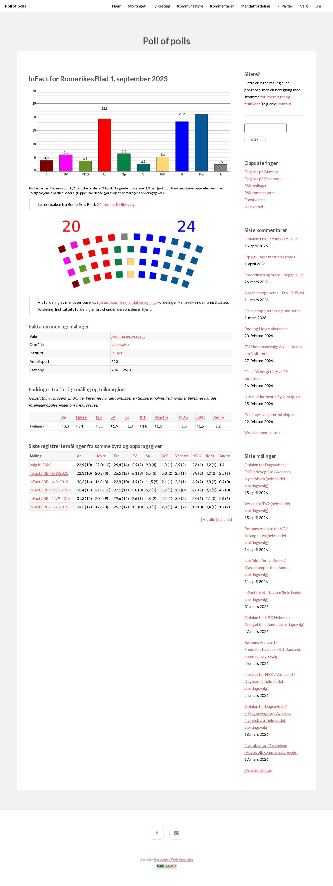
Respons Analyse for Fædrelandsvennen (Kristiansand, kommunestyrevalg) (272, 649)
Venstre (161, 417)
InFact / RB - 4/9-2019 (48, 481)
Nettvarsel (253, 206)
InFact (116, 352)
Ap (63, 417)
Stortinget (137, 5)
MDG (183, 417)
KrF (143, 417)
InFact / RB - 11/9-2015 (49, 498)
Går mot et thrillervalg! (116, 204)
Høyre (81, 417)
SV (113, 417)
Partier (287, 5)
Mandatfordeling (255, 5)
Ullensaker (120, 344)
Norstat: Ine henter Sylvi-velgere (272, 396)
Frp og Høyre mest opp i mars (269, 256)
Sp (127, 417)
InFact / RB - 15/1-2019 (49, 489)
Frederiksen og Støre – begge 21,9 (273, 274)
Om (318, 5)
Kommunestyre (190, 5)
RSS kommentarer (259, 192)
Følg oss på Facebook (263, 178)
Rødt (200, 417)
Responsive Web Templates (173, 859)
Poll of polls (15, 5)
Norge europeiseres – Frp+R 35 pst (274, 292)
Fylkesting (161, 5)
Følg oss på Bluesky (261, 171)
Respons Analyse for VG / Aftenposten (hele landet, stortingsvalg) (266, 535)
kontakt (284, 103)
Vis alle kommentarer (262, 432)
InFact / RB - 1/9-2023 (48, 473)
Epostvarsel (254, 199)
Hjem (116, 5)
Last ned (225, 519)
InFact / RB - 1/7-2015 (48, 506)
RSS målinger (255, 185)
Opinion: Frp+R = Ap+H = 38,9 (270, 238)
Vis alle (209, 519)
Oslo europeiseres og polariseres (272, 310)
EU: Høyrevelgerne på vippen (269, 414)
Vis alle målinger (258, 770)
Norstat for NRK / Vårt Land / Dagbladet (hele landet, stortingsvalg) (269, 681)
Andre (218, 417)
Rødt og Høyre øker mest (266, 328)
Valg (304, 5)
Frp (99, 417)
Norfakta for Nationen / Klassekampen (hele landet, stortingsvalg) (267, 567)
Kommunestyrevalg (128, 336)
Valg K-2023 (40, 464)
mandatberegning (127, 302)
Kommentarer (222, 5)
